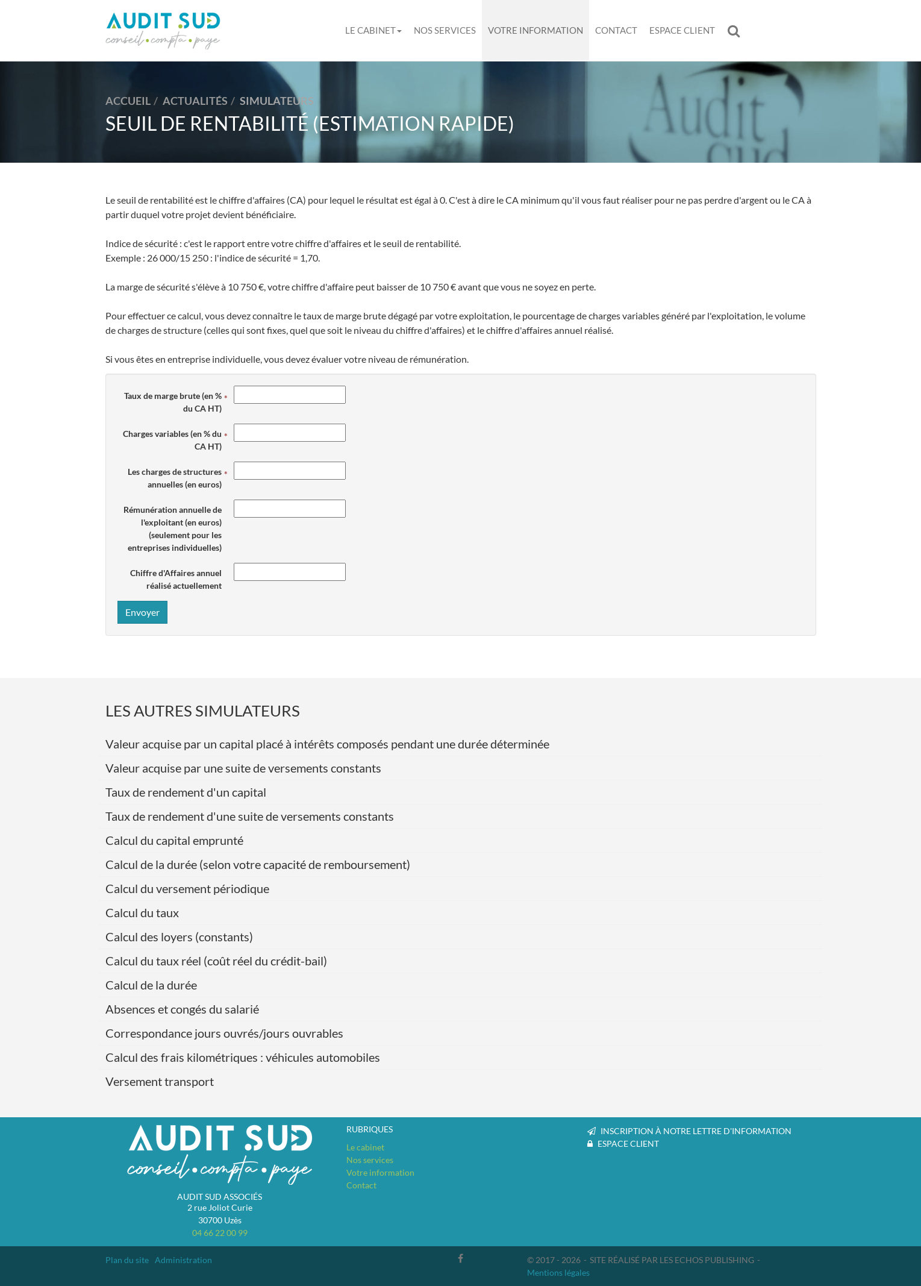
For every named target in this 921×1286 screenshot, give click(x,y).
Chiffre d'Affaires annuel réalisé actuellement (176, 579)
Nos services (445, 30)
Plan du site (127, 1260)
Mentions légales (558, 1272)
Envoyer (142, 612)
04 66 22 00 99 (220, 1233)
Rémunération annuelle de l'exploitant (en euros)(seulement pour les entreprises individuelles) (172, 528)
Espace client (682, 30)
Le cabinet (373, 30)
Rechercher (736, 31)
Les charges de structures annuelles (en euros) (175, 477)
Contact (616, 30)
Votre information (535, 30)
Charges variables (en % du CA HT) (172, 439)
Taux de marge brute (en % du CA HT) (173, 402)
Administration (183, 1260)
